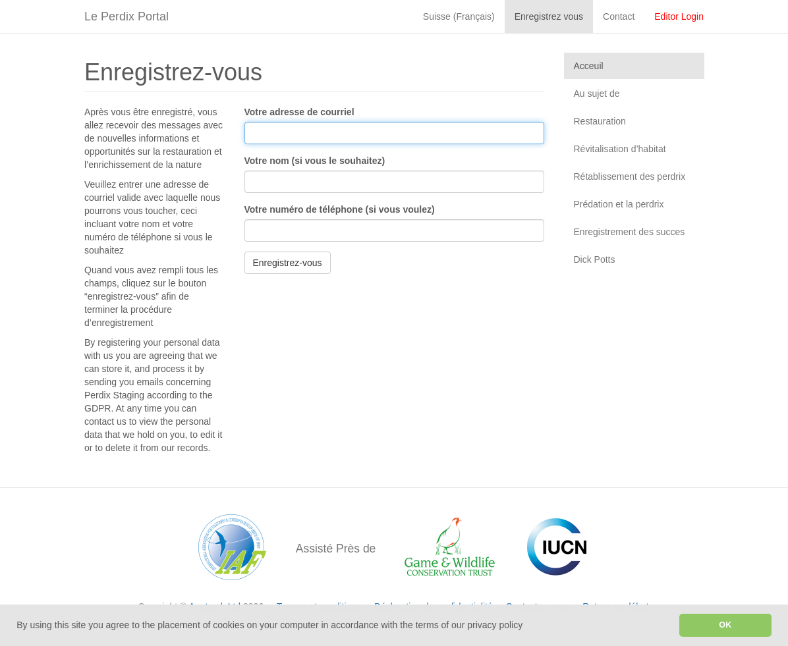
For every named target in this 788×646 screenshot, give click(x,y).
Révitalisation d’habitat (620, 149)
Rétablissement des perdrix (630, 176)
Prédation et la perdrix (619, 204)
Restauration (600, 121)
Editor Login (679, 16)
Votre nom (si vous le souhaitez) (314, 160)
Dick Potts (594, 259)
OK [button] (725, 625)
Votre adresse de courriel (299, 112)
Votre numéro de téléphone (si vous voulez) (339, 209)
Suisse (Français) (459, 16)
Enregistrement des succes (629, 232)
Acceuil (589, 66)
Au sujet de (597, 93)
